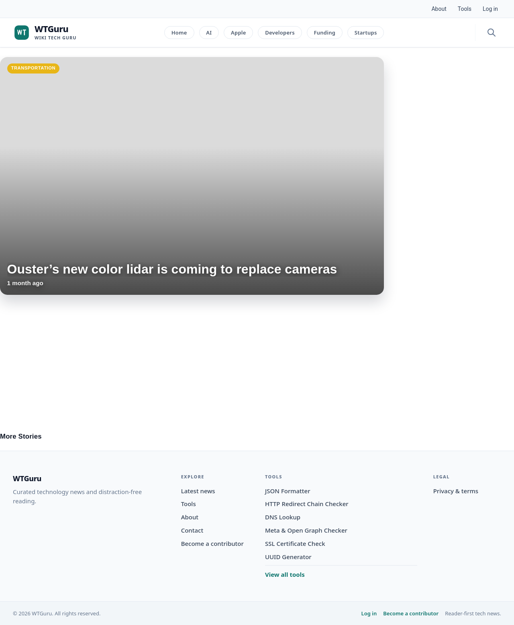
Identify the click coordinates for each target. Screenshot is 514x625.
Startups (366, 32)
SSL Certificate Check (295, 543)
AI (209, 32)
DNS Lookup (282, 517)
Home (179, 32)
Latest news (198, 491)
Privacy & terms (455, 491)
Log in (490, 9)
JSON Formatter (287, 491)
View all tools (285, 574)
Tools (464, 9)
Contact (192, 530)
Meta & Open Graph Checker (306, 530)
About (438, 9)
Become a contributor (212, 543)
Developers (280, 32)
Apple (238, 32)
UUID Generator (288, 557)
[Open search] (491, 33)
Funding (324, 32)
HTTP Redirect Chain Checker (307, 504)
